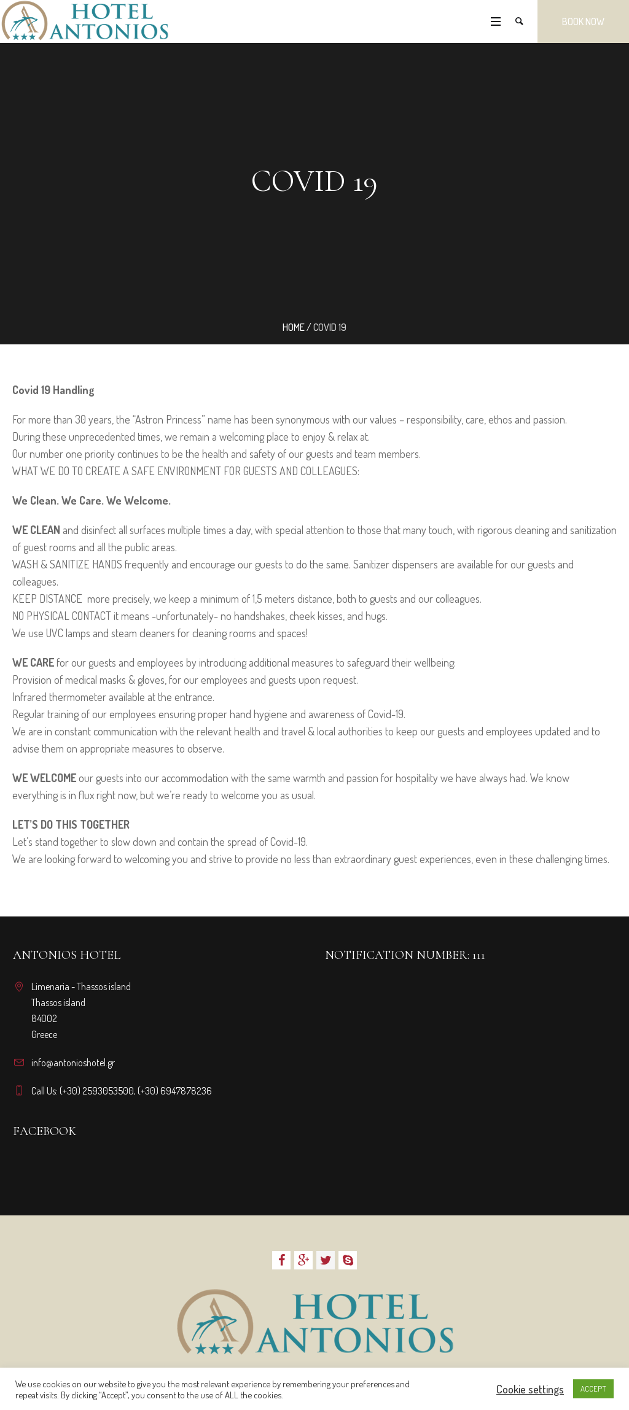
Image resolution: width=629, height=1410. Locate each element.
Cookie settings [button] (530, 1389)
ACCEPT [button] (593, 1388)
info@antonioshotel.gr (73, 1062)
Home (294, 327)
